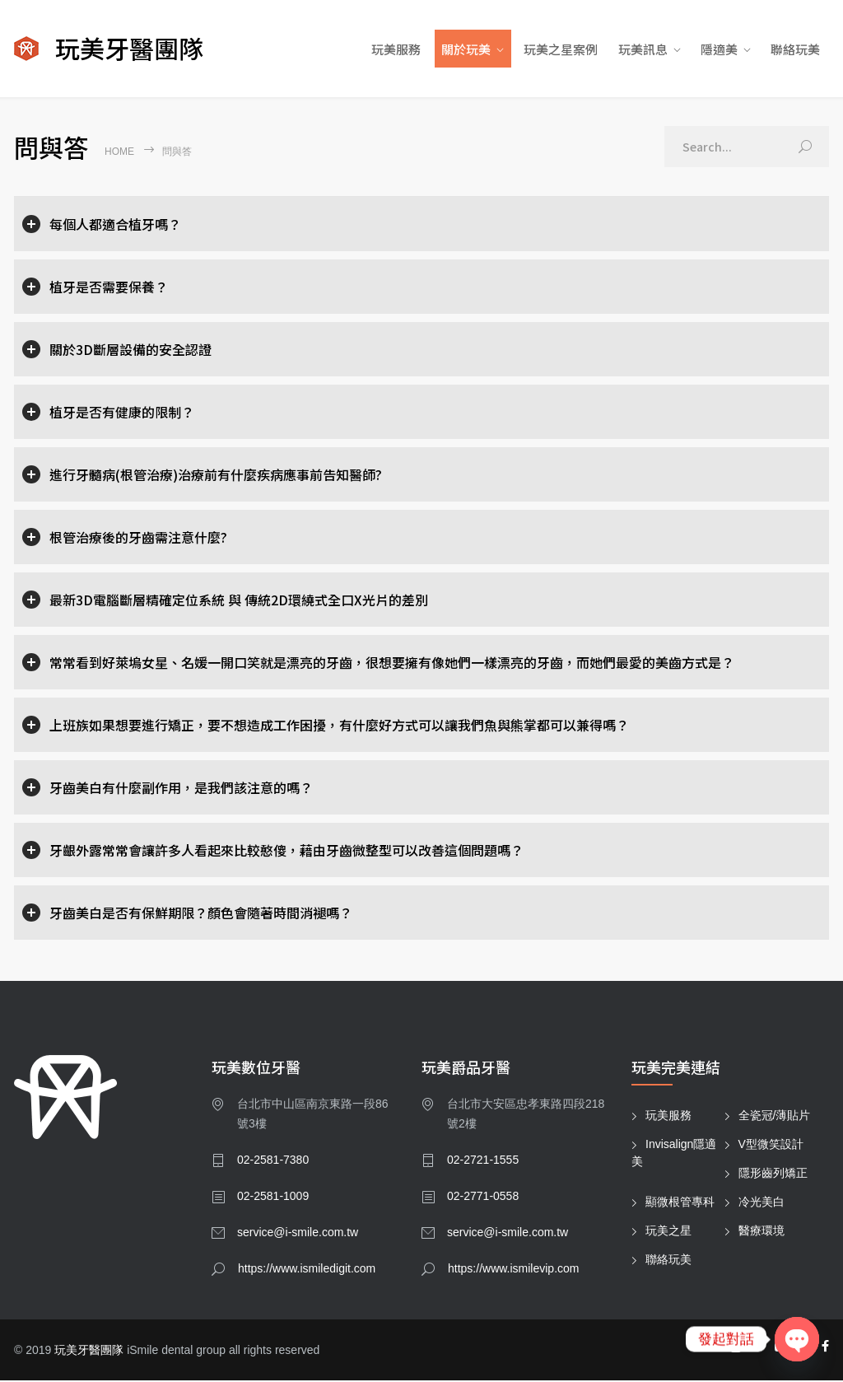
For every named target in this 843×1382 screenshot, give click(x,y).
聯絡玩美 (795, 49)
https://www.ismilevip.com (513, 1270)
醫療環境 (761, 1232)
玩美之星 (668, 1232)
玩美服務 (396, 49)
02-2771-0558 (483, 1197)
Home (119, 153)
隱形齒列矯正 (773, 1174)
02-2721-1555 (483, 1161)
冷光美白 (761, 1203)
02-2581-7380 (273, 1161)
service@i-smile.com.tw (297, 1233)
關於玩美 (466, 49)
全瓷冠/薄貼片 (774, 1116)
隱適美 (719, 49)
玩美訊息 (643, 49)
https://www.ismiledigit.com (306, 1270)
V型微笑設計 (770, 1145)
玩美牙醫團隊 (88, 1351)
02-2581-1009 (273, 1197)
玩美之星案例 (561, 49)
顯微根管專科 (680, 1203)
